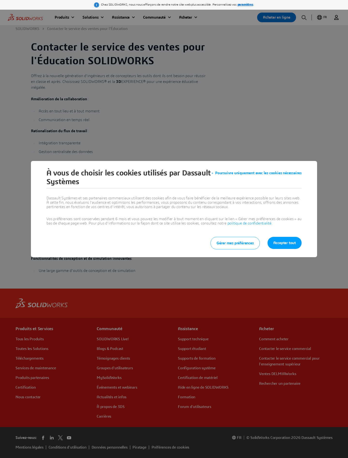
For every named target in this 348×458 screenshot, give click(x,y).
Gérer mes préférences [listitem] (235, 243)
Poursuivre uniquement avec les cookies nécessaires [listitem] (258, 173)
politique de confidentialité (249, 223)
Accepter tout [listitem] (284, 243)
